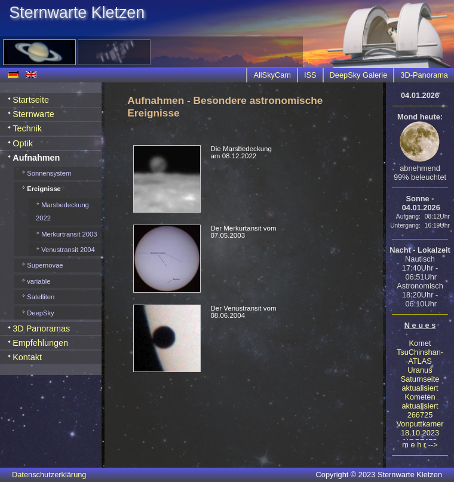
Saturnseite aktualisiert (420, 383)
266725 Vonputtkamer (420, 419)
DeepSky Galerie (359, 74)
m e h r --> (419, 444)
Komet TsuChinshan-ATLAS (420, 352)
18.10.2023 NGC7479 (420, 437)
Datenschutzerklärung (49, 474)
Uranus (419, 370)
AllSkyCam (272, 74)
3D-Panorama (424, 74)
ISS (310, 74)
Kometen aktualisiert (419, 401)
